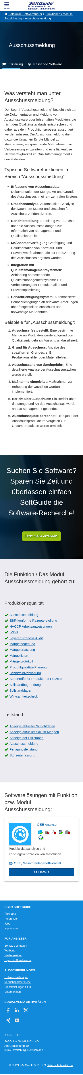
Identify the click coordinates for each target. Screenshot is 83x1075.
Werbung (9, 950)
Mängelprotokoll (21, 661)
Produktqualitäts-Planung (28, 667)
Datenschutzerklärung (60, 1065)
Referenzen (11, 918)
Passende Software (47, 64)
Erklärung (16, 64)
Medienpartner (13, 955)
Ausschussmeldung (38, 18)
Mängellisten (19, 655)
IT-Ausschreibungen (16, 977)
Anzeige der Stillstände (26, 738)
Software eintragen (15, 945)
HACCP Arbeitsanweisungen (31, 626)
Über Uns (10, 914)
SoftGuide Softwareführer (25, 14)
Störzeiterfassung (22, 755)
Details (43, 872)
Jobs (7, 923)
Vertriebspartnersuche (17, 982)
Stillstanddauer (20, 690)
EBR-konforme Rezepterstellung (33, 620)
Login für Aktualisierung (18, 960)
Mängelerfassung (22, 649)
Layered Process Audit (26, 638)
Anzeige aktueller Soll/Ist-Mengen (34, 732)
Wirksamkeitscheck (24, 696)
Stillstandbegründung (25, 685)
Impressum (11, 928)
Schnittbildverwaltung (25, 673)
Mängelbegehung (22, 644)
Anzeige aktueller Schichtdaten (32, 726)
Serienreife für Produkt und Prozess (36, 679)
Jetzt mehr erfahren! (42, 536)
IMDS (14, 632)
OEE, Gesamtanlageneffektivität (37, 863)
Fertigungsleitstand (24, 749)
